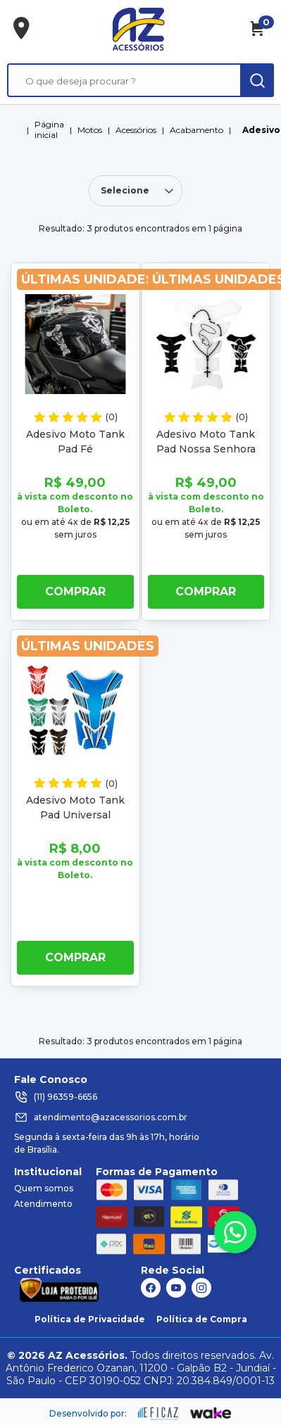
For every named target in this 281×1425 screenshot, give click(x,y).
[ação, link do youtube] (176, 1288)
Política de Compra (201, 1319)
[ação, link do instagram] (201, 1288)
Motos (89, 130)
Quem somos (43, 1188)
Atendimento (43, 1203)
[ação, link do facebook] (151, 1288)
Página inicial (49, 129)
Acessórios (135, 130)
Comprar (75, 591)
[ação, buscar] (257, 80)
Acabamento (196, 130)
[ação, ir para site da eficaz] (158, 1414)
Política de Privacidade (90, 1319)
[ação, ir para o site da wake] (211, 1413)
